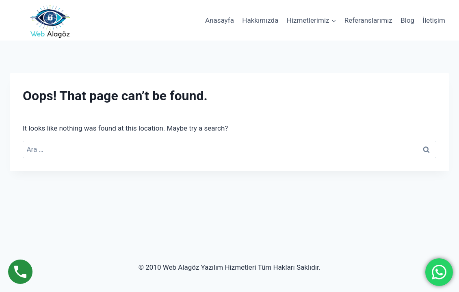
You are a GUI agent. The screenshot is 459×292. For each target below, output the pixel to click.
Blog (407, 20)
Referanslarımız (368, 20)
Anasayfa (219, 20)
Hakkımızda (260, 20)
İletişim (434, 20)
